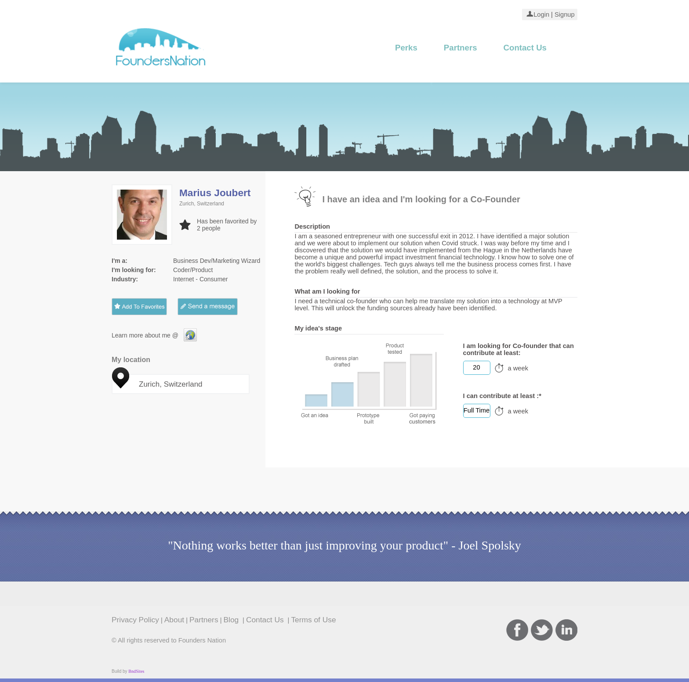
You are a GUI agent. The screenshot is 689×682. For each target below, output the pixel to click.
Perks (406, 47)
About (174, 619)
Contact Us (525, 47)
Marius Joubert (214, 192)
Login (541, 14)
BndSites (136, 671)
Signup (564, 14)
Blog (232, 619)
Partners (460, 47)
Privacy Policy (135, 619)
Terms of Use (313, 619)
